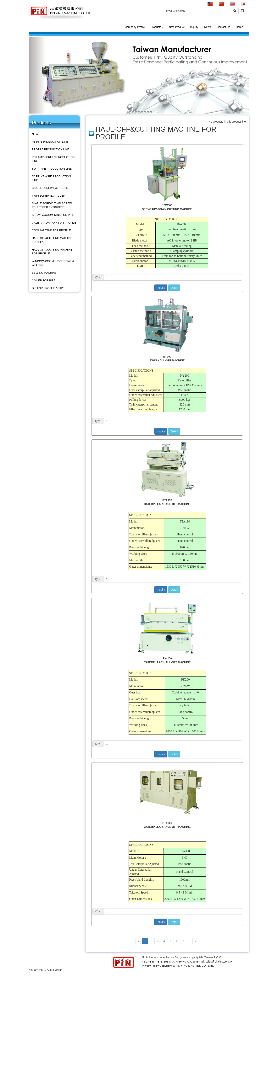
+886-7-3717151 (158, 961)
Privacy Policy (150, 965)
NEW (35, 133)
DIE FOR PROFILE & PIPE (48, 288)
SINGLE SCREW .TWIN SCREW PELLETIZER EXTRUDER (52, 205)
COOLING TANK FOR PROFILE (51, 230)
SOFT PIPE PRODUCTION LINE (52, 168)
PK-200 (167, 658)
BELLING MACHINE (44, 272)
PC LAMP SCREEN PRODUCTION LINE (53, 159)
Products (157, 27)
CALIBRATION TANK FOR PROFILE (54, 222)
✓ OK (97, 1070)
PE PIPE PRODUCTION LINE (50, 141)
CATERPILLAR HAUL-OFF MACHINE (167, 504)
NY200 (167, 356)
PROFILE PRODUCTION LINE (50, 149)
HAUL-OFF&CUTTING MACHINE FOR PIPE (52, 239)
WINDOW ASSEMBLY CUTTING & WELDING (53, 263)
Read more (8, 1023)
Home (239, 27)
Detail (174, 287)
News (207, 27)
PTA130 (167, 500)
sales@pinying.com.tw (218, 961)
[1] (173, 277)
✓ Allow (4, 981)
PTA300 (167, 823)
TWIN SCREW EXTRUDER (48, 195)
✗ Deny (4, 985)
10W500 (167, 205)
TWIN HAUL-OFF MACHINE (167, 360)
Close (3, 973)
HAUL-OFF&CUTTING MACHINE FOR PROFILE (52, 251)
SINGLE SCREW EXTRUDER (50, 187)
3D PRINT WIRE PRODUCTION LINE (51, 178)
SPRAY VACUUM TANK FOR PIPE (53, 214)
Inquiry (194, 27)
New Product (176, 27)
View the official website (31, 1023)
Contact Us (223, 27)
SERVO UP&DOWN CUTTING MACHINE (167, 209)
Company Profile (135, 27)
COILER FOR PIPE (43, 280)
